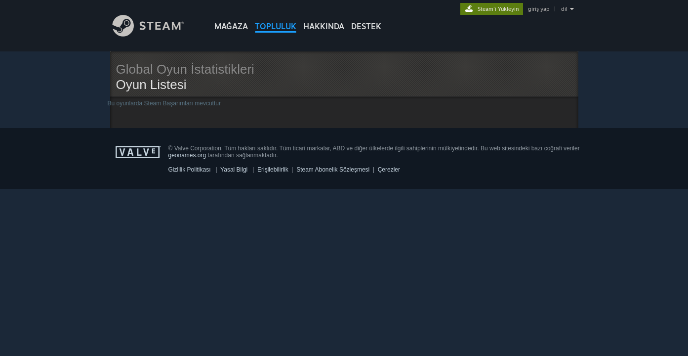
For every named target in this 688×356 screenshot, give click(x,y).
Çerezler (389, 169)
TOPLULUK (275, 26)
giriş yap (538, 8)
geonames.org (187, 155)
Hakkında (323, 26)
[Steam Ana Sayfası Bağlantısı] (155, 34)
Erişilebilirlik (272, 169)
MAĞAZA (231, 26)
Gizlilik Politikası (189, 169)
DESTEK (366, 26)
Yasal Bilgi (233, 169)
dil (564, 8)
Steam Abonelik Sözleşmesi (332, 169)
